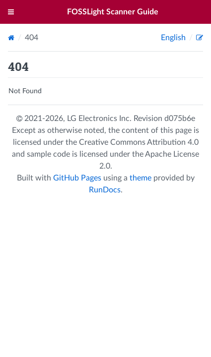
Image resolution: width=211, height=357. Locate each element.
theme (140, 178)
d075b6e (179, 118)
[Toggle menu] (11, 12)
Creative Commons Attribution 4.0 (139, 142)
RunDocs (105, 190)
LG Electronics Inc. (100, 118)
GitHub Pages (77, 178)
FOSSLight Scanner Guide (112, 12)
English (174, 38)
